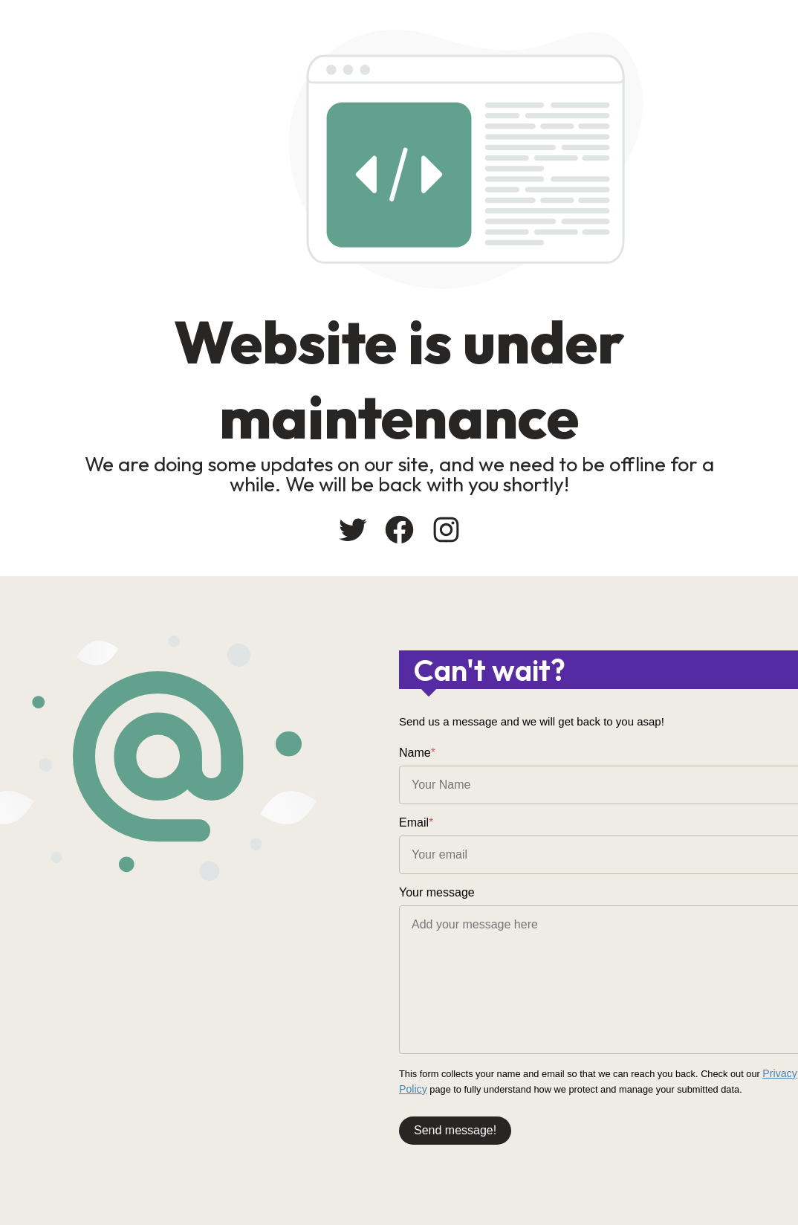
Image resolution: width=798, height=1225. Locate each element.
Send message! (455, 1127)
